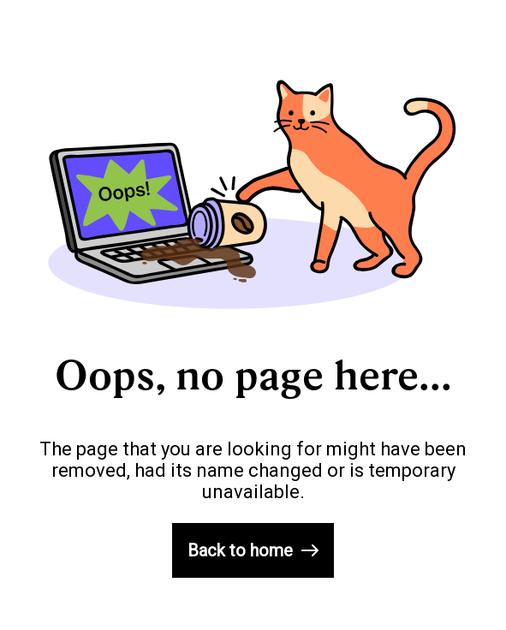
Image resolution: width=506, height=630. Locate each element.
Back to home (253, 550)
